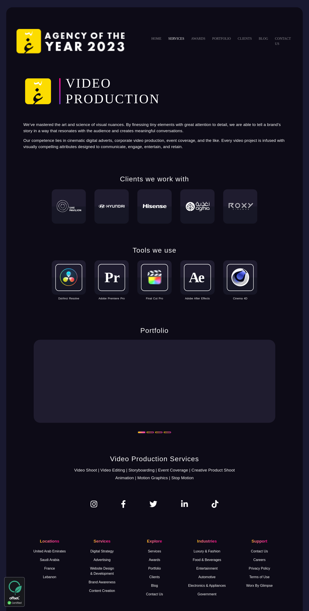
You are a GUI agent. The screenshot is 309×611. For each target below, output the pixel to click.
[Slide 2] (150, 432)
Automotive (206, 577)
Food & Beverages (207, 560)
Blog (263, 38)
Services (176, 38)
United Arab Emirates (49, 551)
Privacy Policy (259, 568)
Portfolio (221, 38)
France (49, 568)
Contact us (283, 41)
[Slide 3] (158, 432)
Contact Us (154, 594)
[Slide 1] (141, 432)
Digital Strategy (102, 551)
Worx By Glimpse (259, 585)
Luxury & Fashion (207, 551)
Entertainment (207, 568)
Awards (198, 38)
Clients (245, 38)
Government (206, 594)
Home (156, 38)
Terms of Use (259, 577)
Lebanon (49, 577)
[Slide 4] (167, 432)
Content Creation (102, 591)
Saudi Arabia (49, 560)
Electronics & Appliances (207, 585)
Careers (259, 560)
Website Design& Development (102, 571)
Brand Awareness (102, 582)
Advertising (102, 560)
